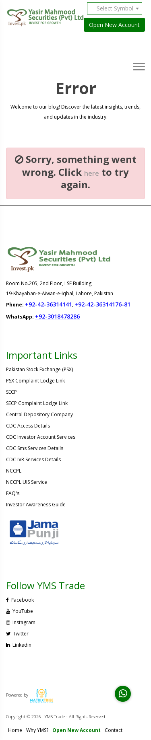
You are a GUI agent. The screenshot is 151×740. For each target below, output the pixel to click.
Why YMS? (37, 730)
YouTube (19, 611)
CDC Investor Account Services (40, 437)
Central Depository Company (39, 414)
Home (15, 730)
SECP (11, 391)
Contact (113, 730)
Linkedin (18, 644)
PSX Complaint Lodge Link (35, 380)
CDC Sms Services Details (34, 448)
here (91, 173)
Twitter (17, 633)
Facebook (20, 599)
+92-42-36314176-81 (102, 304)
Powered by (30, 695)
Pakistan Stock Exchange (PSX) (39, 369)
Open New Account (114, 25)
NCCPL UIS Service (26, 482)
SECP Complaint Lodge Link (37, 403)
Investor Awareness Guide (36, 504)
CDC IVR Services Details (33, 459)
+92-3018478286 (57, 316)
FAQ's (12, 493)
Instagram (20, 622)
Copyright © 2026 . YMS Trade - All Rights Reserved (55, 716)
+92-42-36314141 (48, 304)
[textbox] (117, 8)
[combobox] (117, 8)
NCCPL (13, 470)
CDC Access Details (28, 425)
